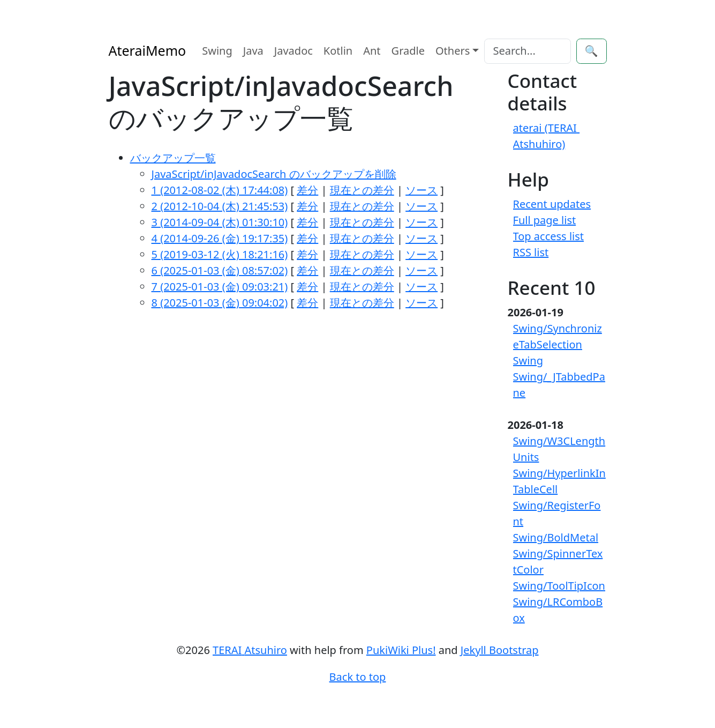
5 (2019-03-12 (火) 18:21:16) (220, 254)
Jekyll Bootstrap (500, 650)
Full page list (544, 220)
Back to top (357, 677)
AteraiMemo (147, 50)
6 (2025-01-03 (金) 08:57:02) (220, 270)
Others (452, 50)
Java (253, 50)
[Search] (527, 51)
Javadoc (293, 50)
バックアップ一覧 (173, 158)
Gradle (408, 50)
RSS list (531, 252)
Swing (217, 50)
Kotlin (337, 50)
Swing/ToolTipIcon (559, 585)
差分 (307, 190)
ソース (421, 190)
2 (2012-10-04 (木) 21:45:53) (220, 206)
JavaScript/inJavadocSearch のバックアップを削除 (274, 174)
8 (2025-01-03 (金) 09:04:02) (220, 302)
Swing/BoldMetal (556, 537)
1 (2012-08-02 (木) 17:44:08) (220, 190)
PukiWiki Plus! (401, 650)
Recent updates (552, 204)
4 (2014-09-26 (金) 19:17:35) (220, 238)
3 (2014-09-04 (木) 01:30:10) (220, 222)
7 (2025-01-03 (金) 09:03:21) (220, 286)
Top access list (548, 236)
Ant (371, 50)
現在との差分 (362, 190)
